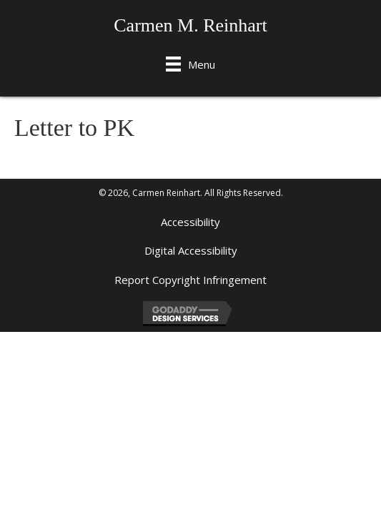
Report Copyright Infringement (190, 280)
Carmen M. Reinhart (190, 25)
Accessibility (190, 222)
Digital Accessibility (190, 250)
